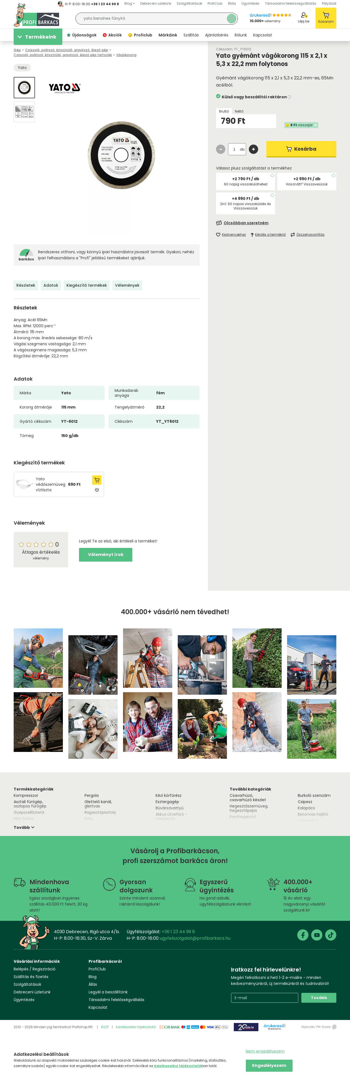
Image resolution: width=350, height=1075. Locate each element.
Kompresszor (26, 795)
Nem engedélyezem (265, 1051)
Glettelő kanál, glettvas (98, 804)
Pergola (91, 795)
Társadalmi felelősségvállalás (116, 999)
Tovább (319, 998)
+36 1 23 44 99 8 (105, 4)
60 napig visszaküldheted (245, 184)
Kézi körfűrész (169, 795)
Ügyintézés (24, 999)
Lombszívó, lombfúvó (308, 823)
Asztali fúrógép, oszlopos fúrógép (30, 804)
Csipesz (305, 801)
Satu (88, 818)
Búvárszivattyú (169, 808)
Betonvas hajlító (313, 814)
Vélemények (127, 285)
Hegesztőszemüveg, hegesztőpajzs (249, 808)
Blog (93, 976)
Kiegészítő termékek (86, 285)
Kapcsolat (98, 1007)
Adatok (50, 285)
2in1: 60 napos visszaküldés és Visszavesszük (245, 206)
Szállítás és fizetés (31, 976)
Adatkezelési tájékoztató (136, 1027)
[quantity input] (234, 149)
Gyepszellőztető (29, 812)
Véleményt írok (106, 554)
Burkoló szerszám (314, 795)
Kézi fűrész (24, 818)
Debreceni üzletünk (32, 992)
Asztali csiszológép (247, 823)
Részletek (25, 285)
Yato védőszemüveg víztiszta (50, 484)
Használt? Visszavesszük (307, 184)
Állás (93, 984)
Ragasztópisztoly (100, 812)
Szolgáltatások (27, 984)
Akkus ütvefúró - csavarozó (171, 816)
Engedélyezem (269, 1065)
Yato (22, 67)
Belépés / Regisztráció (35, 969)
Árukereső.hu (274, 1029)
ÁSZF (105, 1027)
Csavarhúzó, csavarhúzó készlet (248, 798)
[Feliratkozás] (276, 223)
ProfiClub (97, 969)
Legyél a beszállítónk (108, 992)
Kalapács (306, 808)
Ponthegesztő (243, 817)
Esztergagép (167, 801)
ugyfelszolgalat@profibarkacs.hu (195, 938)
